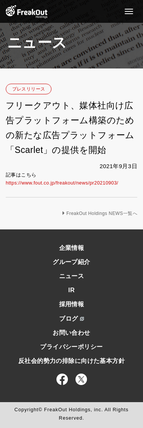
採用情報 (71, 304)
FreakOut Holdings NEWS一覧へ (101, 213)
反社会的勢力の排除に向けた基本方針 (71, 361)
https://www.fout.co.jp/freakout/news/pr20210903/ (62, 183)
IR (71, 290)
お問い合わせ (71, 332)
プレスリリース (28, 89)
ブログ (71, 318)
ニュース (71, 276)
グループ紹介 (71, 262)
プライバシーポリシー (71, 347)
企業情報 (71, 248)
